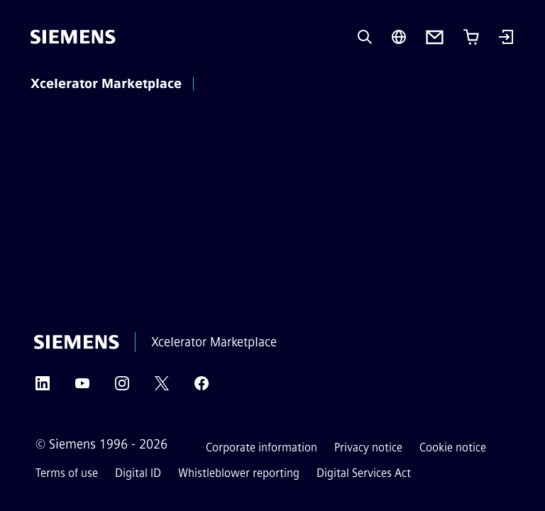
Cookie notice (452, 447)
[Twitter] (161, 388)
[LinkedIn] (42, 388)
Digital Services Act (363, 473)
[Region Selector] (398, 37)
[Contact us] (434, 37)
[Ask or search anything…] (364, 36)
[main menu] (221, 85)
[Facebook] (201, 388)
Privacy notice (368, 447)
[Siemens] (73, 37)
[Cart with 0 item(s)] (471, 37)
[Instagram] (122, 388)
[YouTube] (82, 388)
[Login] (505, 38)
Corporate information (261, 447)
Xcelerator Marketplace (106, 84)
